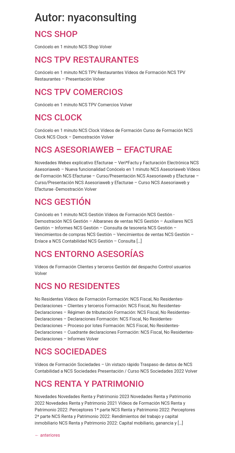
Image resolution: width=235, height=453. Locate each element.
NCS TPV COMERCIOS (79, 92)
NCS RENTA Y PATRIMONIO (89, 383)
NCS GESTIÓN (63, 202)
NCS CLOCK (58, 117)
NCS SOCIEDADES (71, 351)
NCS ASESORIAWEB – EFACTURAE (103, 149)
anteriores (47, 435)
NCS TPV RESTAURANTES (87, 59)
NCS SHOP (56, 34)
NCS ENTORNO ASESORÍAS (89, 254)
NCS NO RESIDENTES (77, 286)
